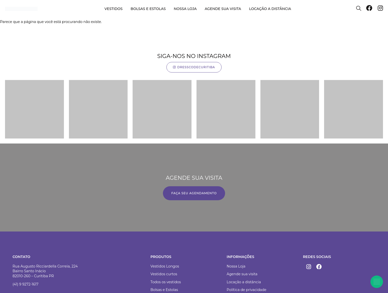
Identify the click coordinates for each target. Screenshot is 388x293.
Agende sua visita (223, 8)
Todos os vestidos (165, 282)
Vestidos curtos (163, 274)
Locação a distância (270, 8)
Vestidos (114, 8)
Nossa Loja (236, 266)
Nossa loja (185, 8)
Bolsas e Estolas (148, 8)
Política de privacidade (246, 290)
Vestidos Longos (164, 266)
